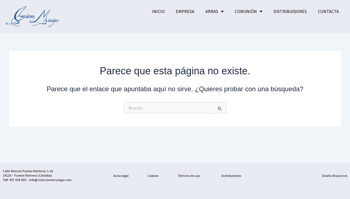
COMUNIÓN (248, 11)
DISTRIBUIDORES (290, 11)
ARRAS (214, 11)
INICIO (158, 11)
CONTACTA (328, 11)
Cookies (153, 176)
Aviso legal (121, 176)
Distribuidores (231, 176)
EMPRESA (185, 11)
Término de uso (189, 176)
